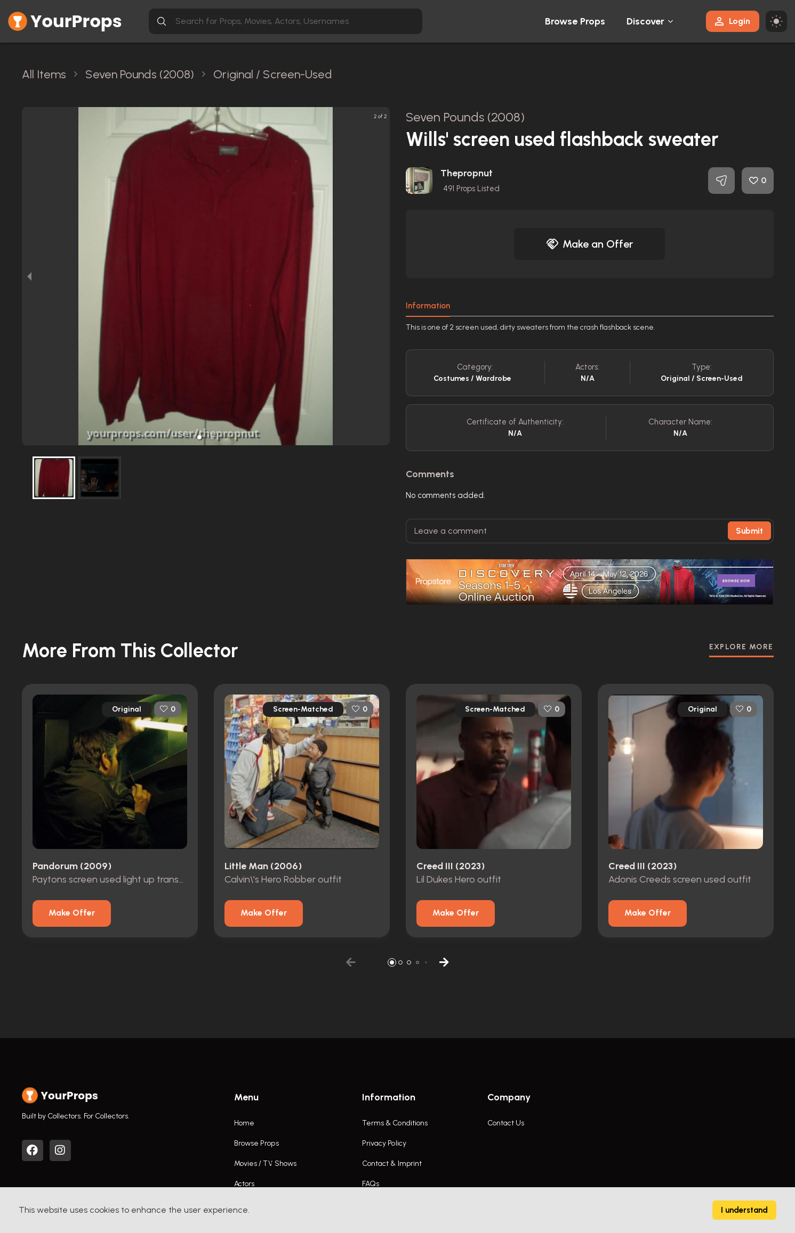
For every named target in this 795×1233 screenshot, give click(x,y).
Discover (646, 21)
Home (244, 1123)
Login (732, 21)
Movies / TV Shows (265, 1163)
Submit (749, 531)
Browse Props (575, 21)
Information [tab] (428, 306)
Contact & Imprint (392, 1163)
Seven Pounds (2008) (465, 117)
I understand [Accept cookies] (744, 1210)
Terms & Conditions (395, 1123)
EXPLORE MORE (741, 646)
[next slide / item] (382, 276)
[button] (199, 437)
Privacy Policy (384, 1143)
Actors (244, 1183)
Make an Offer (589, 244)
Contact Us (506, 1123)
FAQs (370, 1183)
